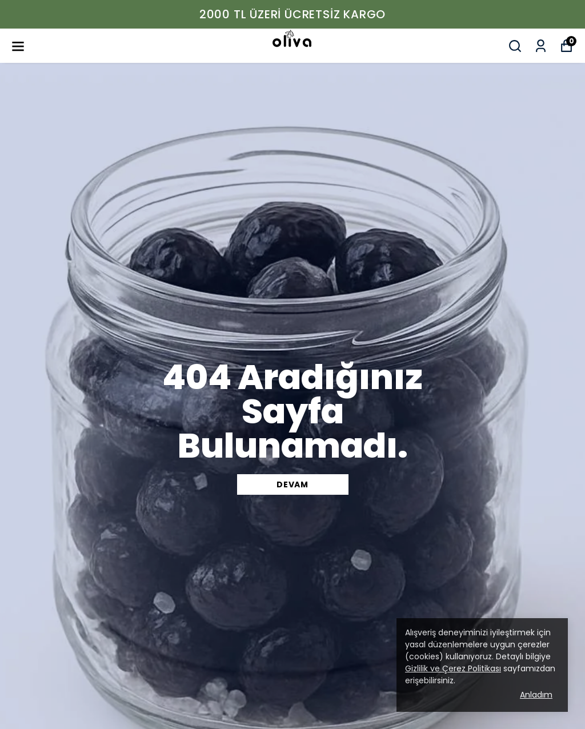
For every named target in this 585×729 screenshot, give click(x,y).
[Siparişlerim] (541, 46)
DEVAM (292, 484)
